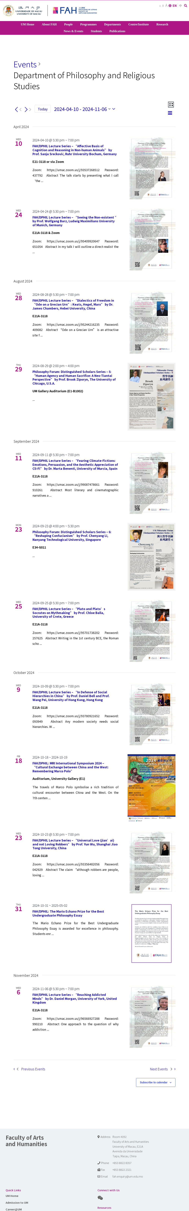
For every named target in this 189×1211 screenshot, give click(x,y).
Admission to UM (17, 1202)
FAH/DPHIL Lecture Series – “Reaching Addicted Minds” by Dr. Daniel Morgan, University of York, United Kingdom (75, 998)
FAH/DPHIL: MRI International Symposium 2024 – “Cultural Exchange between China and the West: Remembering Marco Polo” (71, 767)
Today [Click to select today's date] (43, 108)
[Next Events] (27, 109)
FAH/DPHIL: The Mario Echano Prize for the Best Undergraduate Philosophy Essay (68, 913)
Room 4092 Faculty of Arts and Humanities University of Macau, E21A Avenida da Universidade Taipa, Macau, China (131, 1146)
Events (25, 63)
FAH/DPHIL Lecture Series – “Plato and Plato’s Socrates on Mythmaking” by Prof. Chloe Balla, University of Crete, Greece (69, 612)
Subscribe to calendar (153, 1082)
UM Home (12, 1196)
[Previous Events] (17, 109)
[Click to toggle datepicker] (85, 108)
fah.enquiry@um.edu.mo (128, 1176)
